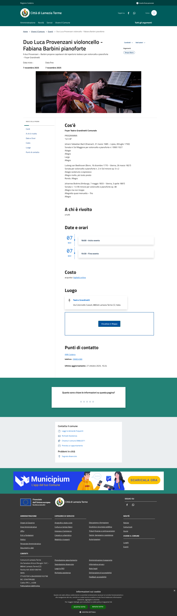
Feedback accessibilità (97, 576)
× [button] (174, 591)
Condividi (129, 42)
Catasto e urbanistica (63, 535)
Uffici (22, 531)
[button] (88, 612)
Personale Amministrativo (30, 543)
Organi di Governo (27, 522)
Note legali (93, 568)
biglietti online (79, 277)
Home (25, 31)
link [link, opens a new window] (111, 602)
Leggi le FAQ (59, 568)
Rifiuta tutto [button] (97, 607)
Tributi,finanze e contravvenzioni (102, 531)
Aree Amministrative (28, 526)
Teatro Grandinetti (81, 300)
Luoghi (126, 542)
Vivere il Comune (38, 31)
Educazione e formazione (99, 522)
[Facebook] (127, 12)
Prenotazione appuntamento (66, 560)
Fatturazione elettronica (30, 586)
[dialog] (88, 602)
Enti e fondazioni (27, 535)
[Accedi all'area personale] (145, 3)
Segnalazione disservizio (64, 564)
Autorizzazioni (94, 539)
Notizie (126, 522)
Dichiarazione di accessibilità (100, 572)
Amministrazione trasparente (100, 560)
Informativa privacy (96, 564)
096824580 (77, 359)
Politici (23, 539)
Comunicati (127, 526)
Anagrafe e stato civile (63, 522)
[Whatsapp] (133, 12)
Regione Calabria (27, 3)
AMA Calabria (70, 354)
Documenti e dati (27, 547)
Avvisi (125, 531)
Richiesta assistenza (63, 572)
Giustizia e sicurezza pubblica (100, 526)
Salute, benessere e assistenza (101, 535)
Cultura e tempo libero (63, 526)
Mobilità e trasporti (62, 539)
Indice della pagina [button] (32, 121)
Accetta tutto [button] (79, 607)
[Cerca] (154, 13)
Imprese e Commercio (63, 531)
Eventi (50, 31)
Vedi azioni (141, 42)
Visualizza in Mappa (109, 323)
